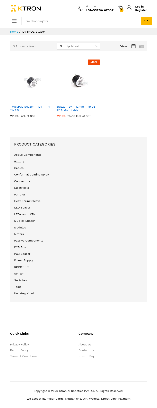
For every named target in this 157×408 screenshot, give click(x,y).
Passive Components (28, 240)
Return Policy (19, 350)
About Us (84, 344)
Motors (19, 234)
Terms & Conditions (23, 356)
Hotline (91, 6)
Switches (20, 280)
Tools (17, 286)
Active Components (27, 154)
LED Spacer (22, 207)
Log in (135, 6)
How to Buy (86, 356)
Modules (20, 227)
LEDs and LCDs (25, 214)
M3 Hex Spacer (24, 220)
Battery (19, 161)
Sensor (19, 273)
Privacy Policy (19, 344)
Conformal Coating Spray (31, 174)
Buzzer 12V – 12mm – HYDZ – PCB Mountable (77, 108)
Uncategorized (24, 293)
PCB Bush (21, 247)
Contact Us (86, 350)
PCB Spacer (22, 253)
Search (146, 21)
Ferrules (20, 194)
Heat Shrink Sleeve (27, 201)
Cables (19, 168)
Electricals (21, 187)
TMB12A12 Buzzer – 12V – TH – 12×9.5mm (31, 108)
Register (141, 10)
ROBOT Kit (21, 267)
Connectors (22, 181)
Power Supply (23, 260)
